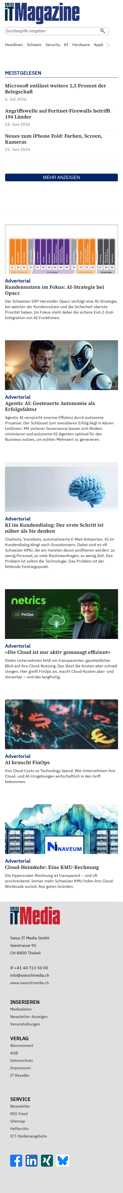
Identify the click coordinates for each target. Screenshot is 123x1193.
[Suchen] (102, 31)
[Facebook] (18, 1165)
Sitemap (17, 1121)
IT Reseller (20, 1075)
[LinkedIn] (33, 1165)
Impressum (20, 1067)
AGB (14, 1052)
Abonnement (21, 1045)
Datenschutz (21, 1060)
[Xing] (48, 1165)
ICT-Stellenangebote (28, 1136)
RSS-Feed (19, 1113)
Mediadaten (21, 1009)
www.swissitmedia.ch (29, 982)
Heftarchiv (19, 1128)
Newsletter (20, 1106)
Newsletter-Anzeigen (29, 1016)
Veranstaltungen (25, 1024)
